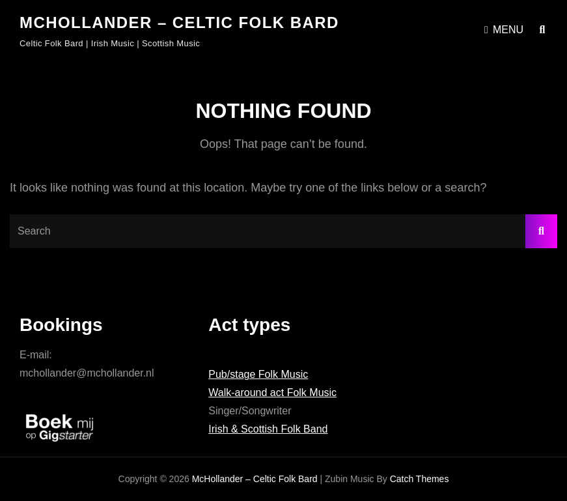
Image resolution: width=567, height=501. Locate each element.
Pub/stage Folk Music (258, 374)
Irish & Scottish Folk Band (267, 429)
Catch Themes (419, 479)
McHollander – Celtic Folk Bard (179, 22)
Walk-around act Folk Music (272, 392)
